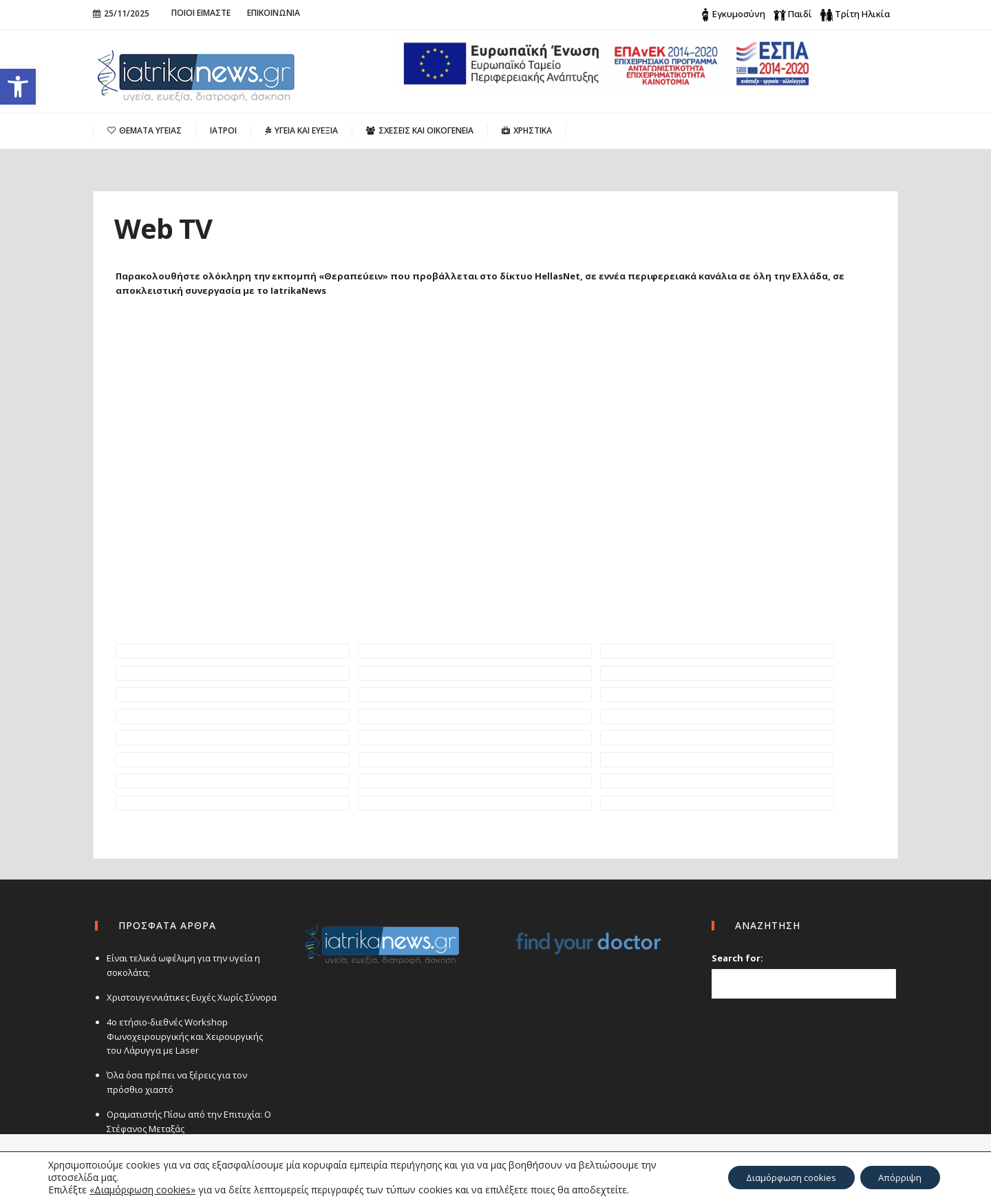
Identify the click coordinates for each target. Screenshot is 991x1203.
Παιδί (800, 14)
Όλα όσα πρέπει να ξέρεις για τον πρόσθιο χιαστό (175, 1082)
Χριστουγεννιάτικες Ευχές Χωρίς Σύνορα (190, 997)
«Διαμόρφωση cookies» (142, 1189)
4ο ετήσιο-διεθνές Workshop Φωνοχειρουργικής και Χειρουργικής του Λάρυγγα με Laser (191, 1036)
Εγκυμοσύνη (738, 14)
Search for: (738, 958)
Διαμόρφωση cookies (780, 1177)
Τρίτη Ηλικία (862, 14)
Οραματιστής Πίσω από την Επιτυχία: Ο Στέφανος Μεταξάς (187, 1121)
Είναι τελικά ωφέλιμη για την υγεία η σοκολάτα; (181, 965)
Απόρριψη (897, 1177)
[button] (18, 87)
